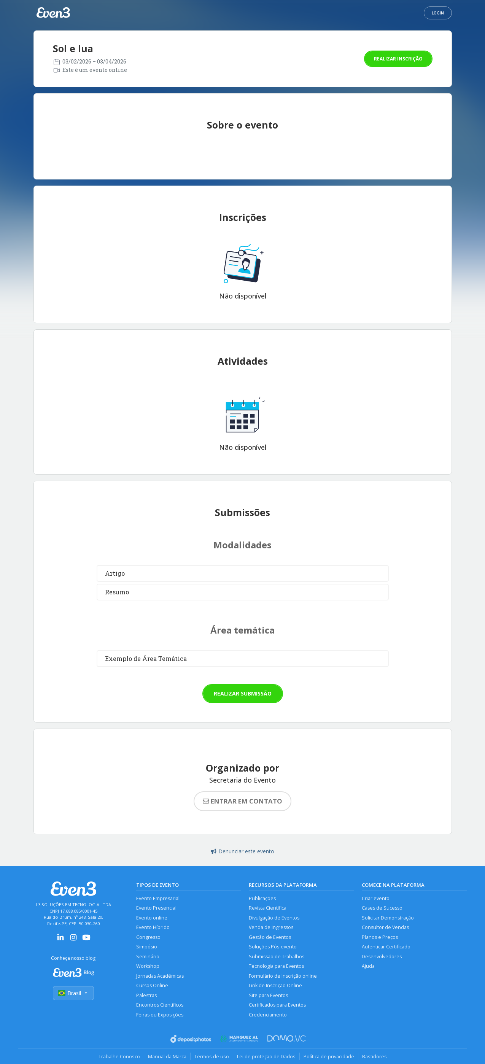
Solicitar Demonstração (388, 918)
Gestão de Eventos (270, 937)
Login (438, 13)
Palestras (146, 995)
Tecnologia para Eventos (276, 966)
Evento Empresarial (158, 898)
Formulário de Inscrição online (283, 976)
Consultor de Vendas (385, 927)
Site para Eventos (268, 995)
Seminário (147, 956)
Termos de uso (211, 1056)
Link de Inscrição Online (275, 985)
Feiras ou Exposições (159, 1015)
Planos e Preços (380, 937)
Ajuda (368, 966)
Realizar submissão (243, 693)
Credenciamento (268, 1015)
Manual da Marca (167, 1056)
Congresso (148, 937)
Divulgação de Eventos (274, 918)
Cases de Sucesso (382, 908)
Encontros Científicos (159, 1005)
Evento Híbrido (153, 927)
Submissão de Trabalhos (276, 956)
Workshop (147, 966)
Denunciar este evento (242, 851)
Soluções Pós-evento (273, 946)
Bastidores (374, 1056)
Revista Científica (267, 908)
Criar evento (376, 898)
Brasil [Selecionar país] (73, 993)
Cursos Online (152, 985)
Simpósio (146, 946)
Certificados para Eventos (277, 1005)
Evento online (151, 918)
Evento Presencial (156, 908)
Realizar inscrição (398, 59)
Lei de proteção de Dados (266, 1056)
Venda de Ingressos (271, 927)
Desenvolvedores (382, 956)
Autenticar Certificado (386, 946)
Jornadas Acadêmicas (160, 976)
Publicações (262, 898)
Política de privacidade (329, 1056)
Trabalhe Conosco (119, 1056)
